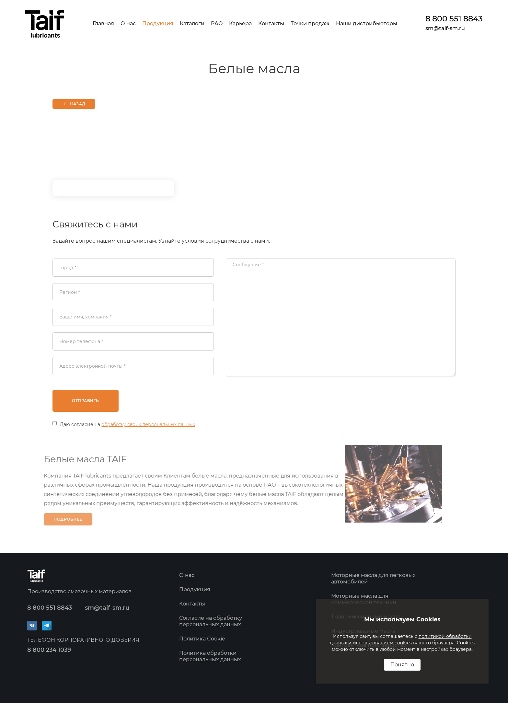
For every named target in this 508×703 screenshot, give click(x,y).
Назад (78, 103)
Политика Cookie (202, 639)
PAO (217, 23)
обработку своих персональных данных (148, 424)
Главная (103, 23)
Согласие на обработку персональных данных (210, 621)
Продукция (157, 23)
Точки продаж (310, 23)
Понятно (402, 665)
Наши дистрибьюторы (366, 23)
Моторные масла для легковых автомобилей (373, 578)
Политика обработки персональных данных (210, 656)
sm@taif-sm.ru (445, 28)
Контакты (271, 23)
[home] (44, 24)
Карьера (240, 23)
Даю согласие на (127, 424)
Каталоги (192, 23)
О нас (128, 23)
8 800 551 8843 (454, 19)
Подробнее (61, 519)
